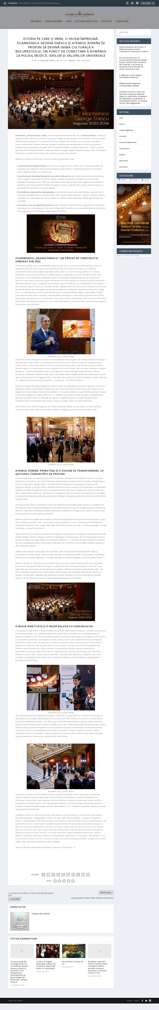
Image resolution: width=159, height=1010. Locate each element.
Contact (122, 142)
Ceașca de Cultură (47, 67)
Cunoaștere (122, 23)
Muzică (72, 67)
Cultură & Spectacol (86, 23)
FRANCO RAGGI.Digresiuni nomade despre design (130, 91)
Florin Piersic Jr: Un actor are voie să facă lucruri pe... (39, 3)
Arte (68, 23)
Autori (122, 130)
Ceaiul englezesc (54, 23)
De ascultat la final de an (72, 969)
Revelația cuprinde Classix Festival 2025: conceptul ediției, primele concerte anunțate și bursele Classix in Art (97, 974)
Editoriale (36, 23)
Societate (106, 23)
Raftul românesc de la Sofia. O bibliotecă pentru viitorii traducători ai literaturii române (133, 55)
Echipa (122, 161)
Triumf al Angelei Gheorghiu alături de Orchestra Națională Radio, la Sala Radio (46, 971)
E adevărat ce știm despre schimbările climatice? (130, 82)
